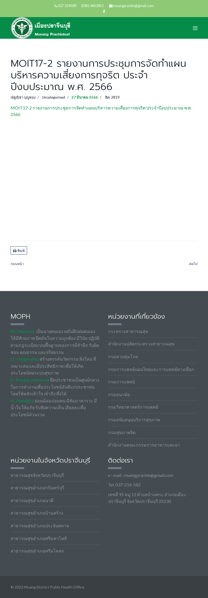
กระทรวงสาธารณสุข (128, 331)
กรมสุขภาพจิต (121, 432)
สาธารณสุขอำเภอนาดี (32, 500)
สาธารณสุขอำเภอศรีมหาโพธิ (39, 538)
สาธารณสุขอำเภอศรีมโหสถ (37, 550)
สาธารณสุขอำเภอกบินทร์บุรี (37, 487)
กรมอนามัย (119, 394)
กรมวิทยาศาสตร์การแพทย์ (133, 406)
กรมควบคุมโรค (123, 356)
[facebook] (104, 11)
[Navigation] (195, 28)
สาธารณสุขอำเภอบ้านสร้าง (37, 512)
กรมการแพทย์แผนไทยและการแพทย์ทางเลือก (151, 369)
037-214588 (67, 6)
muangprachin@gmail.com (133, 6)
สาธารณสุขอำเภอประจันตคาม (40, 525)
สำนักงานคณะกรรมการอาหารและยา (144, 444)
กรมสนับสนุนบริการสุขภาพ (134, 419)
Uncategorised (53, 97)
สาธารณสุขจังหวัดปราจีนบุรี (37, 475)
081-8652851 (93, 6)
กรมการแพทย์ (121, 381)
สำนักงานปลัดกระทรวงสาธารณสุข (141, 343)
